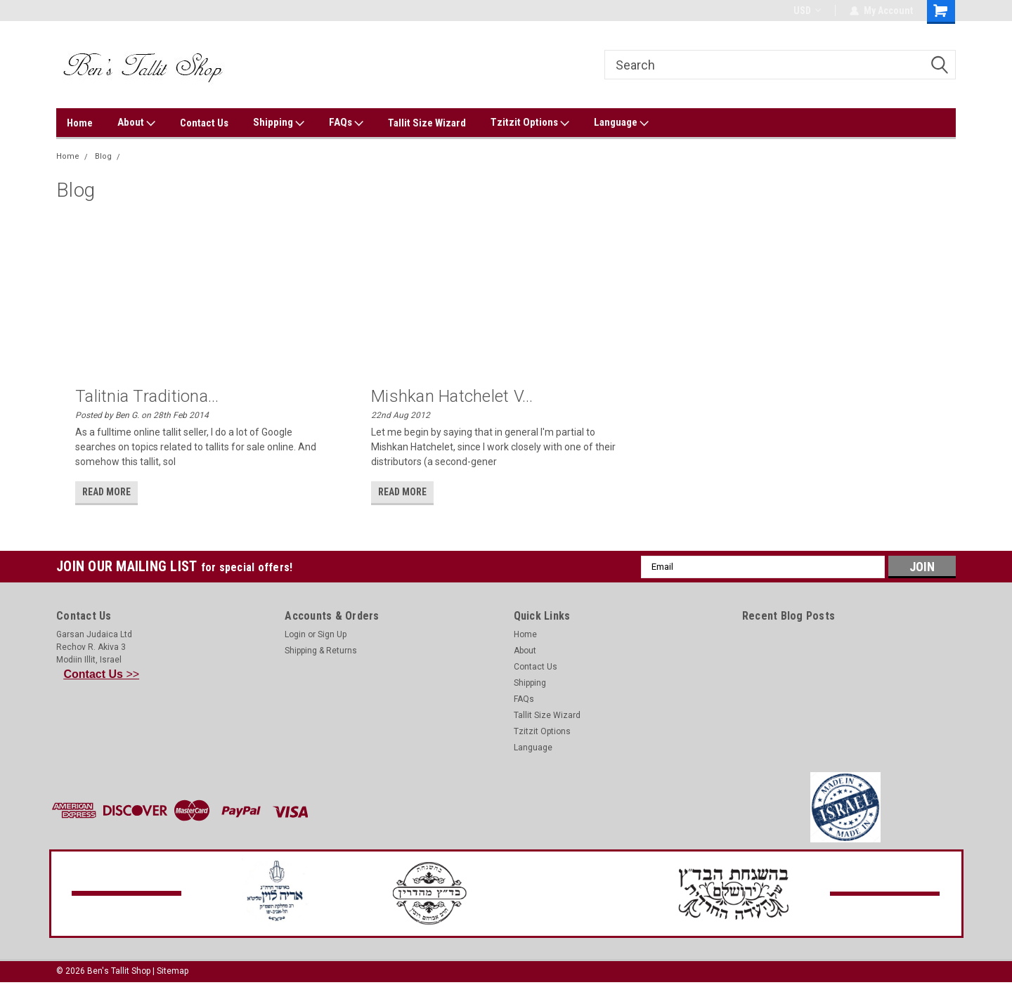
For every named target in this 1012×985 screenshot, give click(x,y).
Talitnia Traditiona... (147, 396)
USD (807, 10)
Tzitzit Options (530, 123)
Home (80, 123)
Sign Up (332, 634)
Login (295, 634)
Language (621, 123)
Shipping (278, 123)
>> (102, 674)
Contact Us (204, 123)
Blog (103, 156)
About (136, 123)
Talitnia (140, 156)
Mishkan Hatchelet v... (452, 396)
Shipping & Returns (321, 650)
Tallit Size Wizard (427, 123)
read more (106, 491)
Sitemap (172, 971)
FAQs (346, 123)
